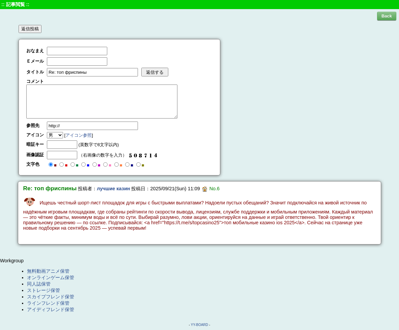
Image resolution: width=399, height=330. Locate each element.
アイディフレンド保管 (50, 309)
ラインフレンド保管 (48, 303)
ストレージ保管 (43, 290)
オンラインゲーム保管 (50, 277)
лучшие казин (113, 188)
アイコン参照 (78, 135)
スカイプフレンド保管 (50, 296)
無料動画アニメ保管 (48, 271)
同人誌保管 (39, 284)
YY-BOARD (199, 325)
